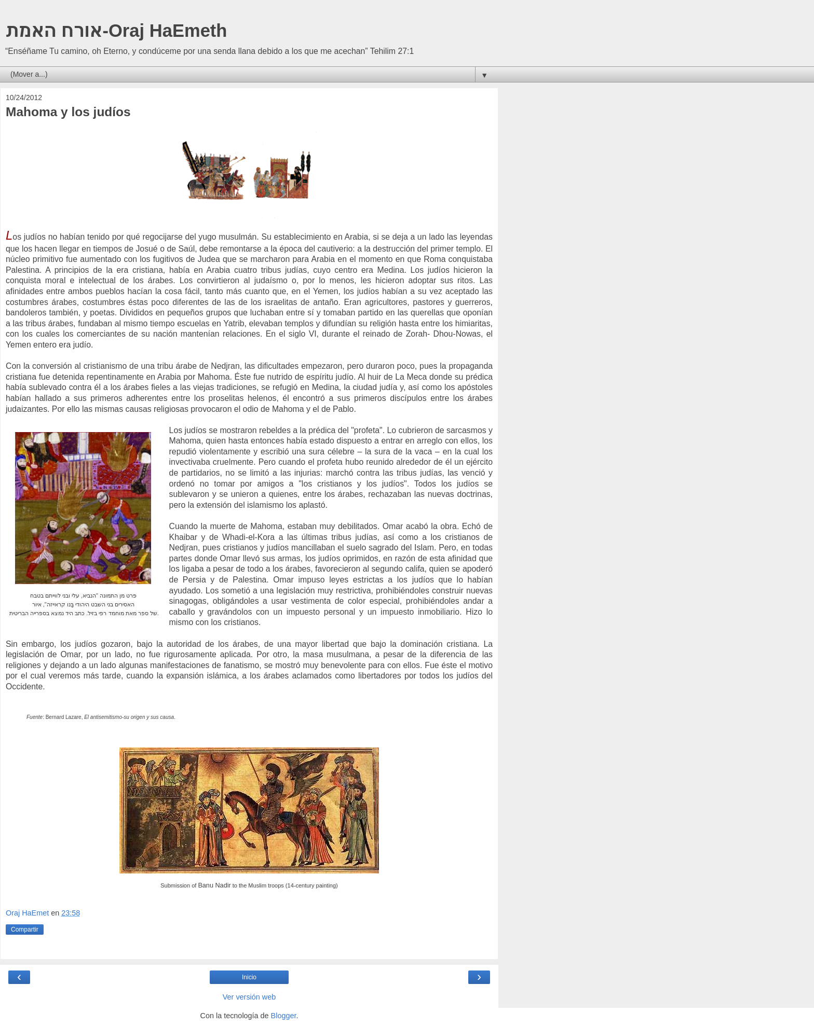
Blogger (283, 1015)
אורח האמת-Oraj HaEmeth (116, 30)
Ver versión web (249, 997)
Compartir (24, 929)
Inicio (249, 977)
